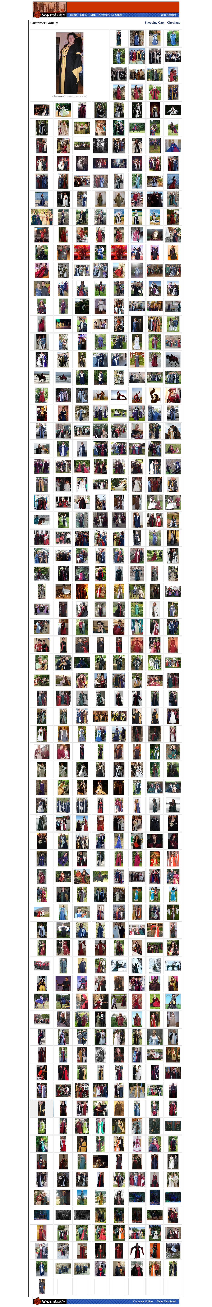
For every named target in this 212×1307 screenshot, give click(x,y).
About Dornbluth (166, 1301)
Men (92, 14)
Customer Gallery (143, 1301)
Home (73, 14)
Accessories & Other (110, 14)
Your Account (168, 14)
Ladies (84, 14)
